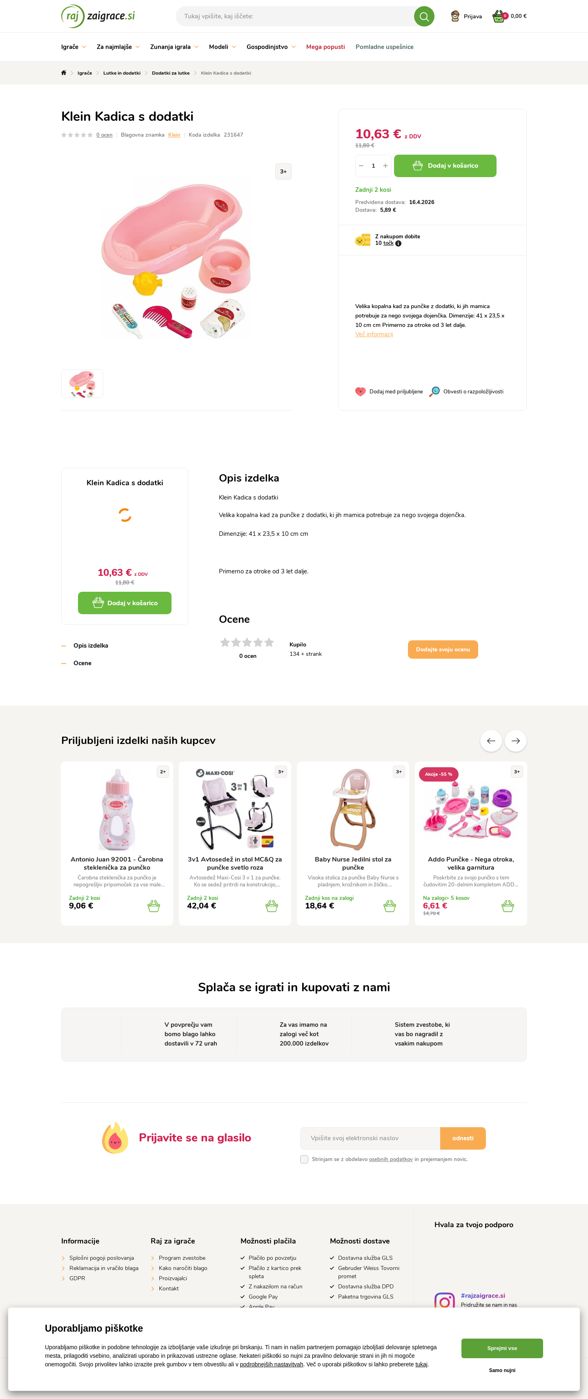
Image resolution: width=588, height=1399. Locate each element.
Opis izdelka (91, 646)
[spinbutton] (373, 166)
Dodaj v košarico (445, 166)
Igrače (73, 47)
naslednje (516, 741)
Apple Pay (261, 1307)
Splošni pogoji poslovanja (101, 1258)
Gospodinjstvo (271, 47)
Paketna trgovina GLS (366, 1297)
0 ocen (104, 135)
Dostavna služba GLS (365, 1258)
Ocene (82, 663)
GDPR (77, 1278)
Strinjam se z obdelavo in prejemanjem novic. (390, 1159)
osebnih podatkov (391, 1159)
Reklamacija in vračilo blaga (103, 1268)
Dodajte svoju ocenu (443, 649)
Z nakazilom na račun (276, 1286)
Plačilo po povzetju (272, 1258)
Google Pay (263, 1297)
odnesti (463, 1138)
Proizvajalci (173, 1278)
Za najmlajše (118, 47)
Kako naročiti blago (183, 1268)
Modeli (222, 47)
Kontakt (169, 1288)
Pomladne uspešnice (385, 47)
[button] (386, 166)
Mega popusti (325, 47)
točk (388, 243)
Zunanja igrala (174, 47)
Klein (174, 135)
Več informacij (374, 334)
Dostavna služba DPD (366, 1286)
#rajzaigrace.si (483, 1297)
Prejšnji (491, 741)
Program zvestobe (182, 1258)
